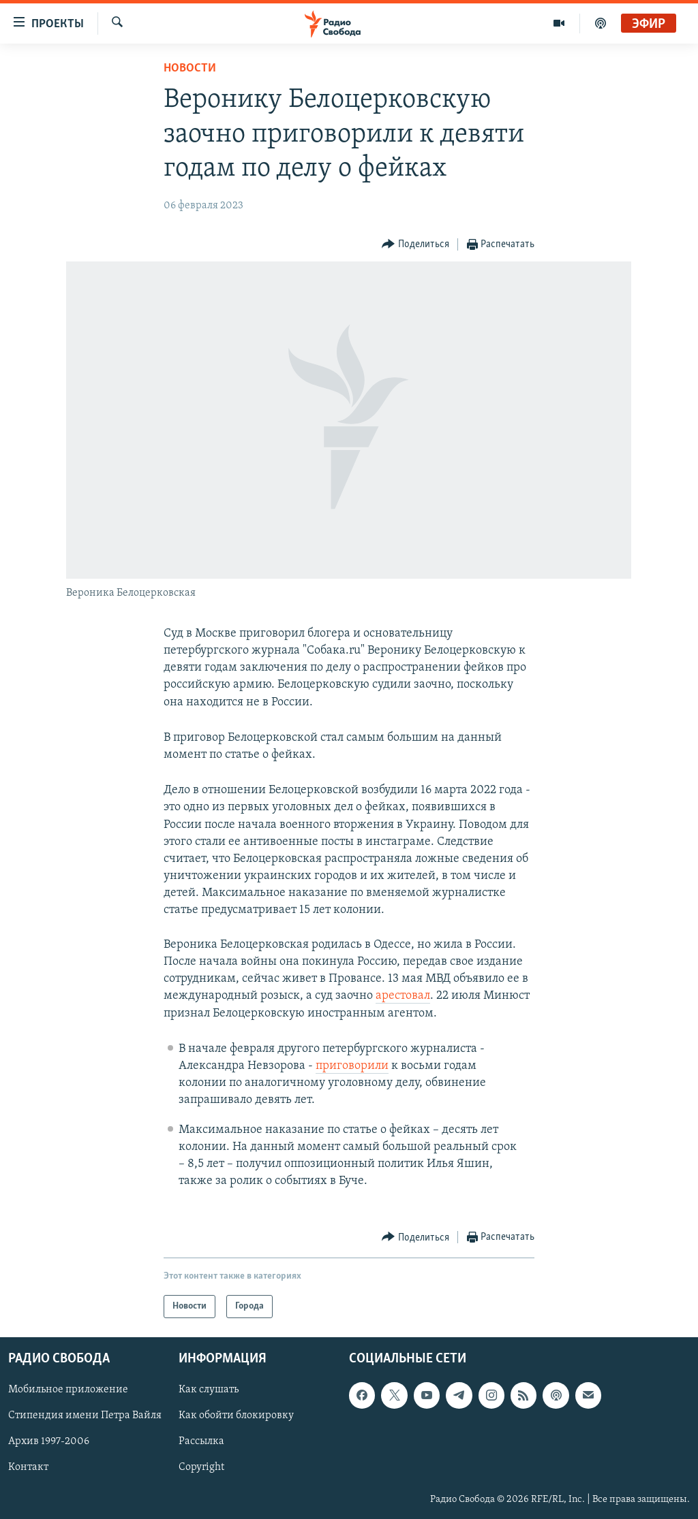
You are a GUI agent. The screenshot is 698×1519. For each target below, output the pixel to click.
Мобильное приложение (68, 1390)
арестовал (403, 995)
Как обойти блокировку (236, 1416)
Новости (190, 68)
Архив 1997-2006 (48, 1442)
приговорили (352, 1065)
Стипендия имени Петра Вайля (85, 1416)
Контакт (28, 1467)
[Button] (415, 245)
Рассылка (201, 1442)
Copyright (201, 1467)
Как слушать (209, 1390)
